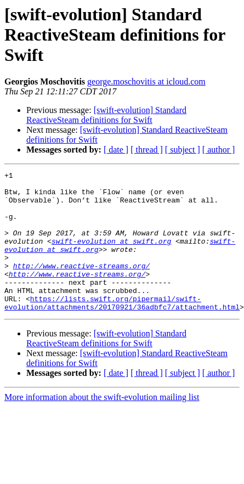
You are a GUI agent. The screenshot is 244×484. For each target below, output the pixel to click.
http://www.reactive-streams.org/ (81, 285)
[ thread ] (146, 149)
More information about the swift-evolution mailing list (102, 425)
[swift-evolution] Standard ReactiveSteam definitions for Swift (106, 115)
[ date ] (116, 149)
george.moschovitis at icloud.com (146, 81)
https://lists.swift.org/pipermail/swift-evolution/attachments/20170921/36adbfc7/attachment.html (122, 330)
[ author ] (218, 149)
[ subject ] (182, 149)
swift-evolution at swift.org (111, 256)
